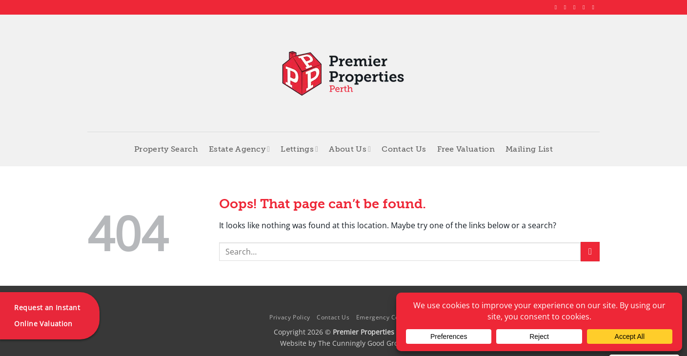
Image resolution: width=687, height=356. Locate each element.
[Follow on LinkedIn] (585, 7)
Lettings (299, 149)
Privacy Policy (289, 317)
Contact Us (404, 149)
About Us (350, 149)
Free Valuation (466, 149)
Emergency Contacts (387, 317)
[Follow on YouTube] (595, 7)
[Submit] (590, 251)
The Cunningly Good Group (362, 343)
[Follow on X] (576, 7)
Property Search (166, 149)
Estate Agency (239, 149)
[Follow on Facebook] (558, 7)
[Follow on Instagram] (567, 7)
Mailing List (529, 149)
